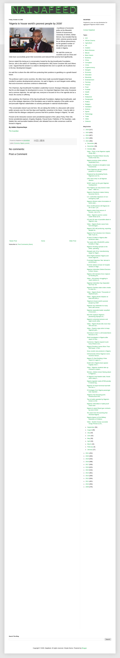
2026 (87, 129)
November (90, 146)
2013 (87, 475)
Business (88, 58)
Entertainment (89, 80)
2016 (87, 467)
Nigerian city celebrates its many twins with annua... (97, 306)
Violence (88, 121)
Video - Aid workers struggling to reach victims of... (97, 279)
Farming (87, 82)
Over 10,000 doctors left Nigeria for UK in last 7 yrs (98, 206)
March (89, 444)
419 (86, 38)
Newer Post (13, 241)
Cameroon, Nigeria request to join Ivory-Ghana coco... (97, 343)
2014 (87, 473)
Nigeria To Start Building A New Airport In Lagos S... (97, 359)
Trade (87, 116)
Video (87, 119)
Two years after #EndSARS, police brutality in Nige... (98, 243)
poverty (27, 143)
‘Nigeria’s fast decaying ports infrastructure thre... (96, 395)
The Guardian (14, 131)
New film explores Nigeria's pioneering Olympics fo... (95, 315)
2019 (87, 459)
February (90, 447)
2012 (87, 478)
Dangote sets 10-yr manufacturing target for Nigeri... (98, 252)
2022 (87, 141)
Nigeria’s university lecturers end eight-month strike (97, 320)
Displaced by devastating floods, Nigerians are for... (97, 175)
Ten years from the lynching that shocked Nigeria (97, 413)
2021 (87, 453)
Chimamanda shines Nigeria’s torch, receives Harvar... (98, 354)
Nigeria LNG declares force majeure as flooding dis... (98, 275)
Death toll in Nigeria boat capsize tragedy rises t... (97, 364)
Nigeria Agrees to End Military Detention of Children (96, 418)
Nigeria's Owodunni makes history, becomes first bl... (98, 193)
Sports (87, 111)
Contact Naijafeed (89, 30)
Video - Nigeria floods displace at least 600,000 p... (97, 297)
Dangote (88, 70)
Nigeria (22, 143)
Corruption (88, 62)
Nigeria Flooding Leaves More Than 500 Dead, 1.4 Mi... (98, 347)
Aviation (87, 48)
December (90, 143)
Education (88, 75)
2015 (87, 470)
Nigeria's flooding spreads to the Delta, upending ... (97, 247)
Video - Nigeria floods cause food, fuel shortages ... (98, 225)
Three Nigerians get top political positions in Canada (97, 170)
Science (87, 109)
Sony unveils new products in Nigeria (99, 351)
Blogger (84, 648)
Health (87, 92)
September (91, 427)
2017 (87, 464)
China (87, 60)
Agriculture (88, 43)
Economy (17, 143)
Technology (88, 114)
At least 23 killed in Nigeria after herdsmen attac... (97, 238)
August (89, 430)
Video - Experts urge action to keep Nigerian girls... (98, 329)
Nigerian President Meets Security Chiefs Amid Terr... (98, 156)
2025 (87, 132)
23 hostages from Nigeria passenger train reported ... (98, 391)
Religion (87, 104)
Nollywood (88, 97)
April (89, 441)
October (90, 149)
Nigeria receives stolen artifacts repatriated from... (97, 161)
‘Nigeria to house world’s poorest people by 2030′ (97, 302)
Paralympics (89, 99)
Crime (87, 65)
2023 (87, 138)
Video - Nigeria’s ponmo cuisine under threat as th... (97, 216)
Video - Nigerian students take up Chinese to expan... (97, 368)
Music (87, 94)
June (89, 435)
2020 (87, 456)
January (90, 449)
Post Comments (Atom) (25, 244)
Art (86, 45)
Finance (87, 84)
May (88, 438)
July (88, 433)
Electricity (88, 77)
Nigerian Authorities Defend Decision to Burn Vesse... (98, 270)
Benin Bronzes (90, 50)
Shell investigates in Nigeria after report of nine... (97, 338)
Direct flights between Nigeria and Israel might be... (97, 256)
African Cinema (90, 40)
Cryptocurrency (90, 67)
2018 (87, 461)
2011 (87, 481)
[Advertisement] (43, 221)
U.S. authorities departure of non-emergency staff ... (97, 197)
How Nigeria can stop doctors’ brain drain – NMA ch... (98, 188)
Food (86, 87)
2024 (87, 135)
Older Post (72, 241)
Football (87, 89)
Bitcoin (87, 53)
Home (43, 241)
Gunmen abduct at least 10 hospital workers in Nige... (98, 265)
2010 (87, 484)
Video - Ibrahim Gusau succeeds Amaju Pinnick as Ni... (97, 422)
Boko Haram (89, 55)
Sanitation (88, 107)
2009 (87, 487)
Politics (87, 102)
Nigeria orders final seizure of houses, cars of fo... (96, 211)
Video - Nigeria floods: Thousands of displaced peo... (98, 293)
